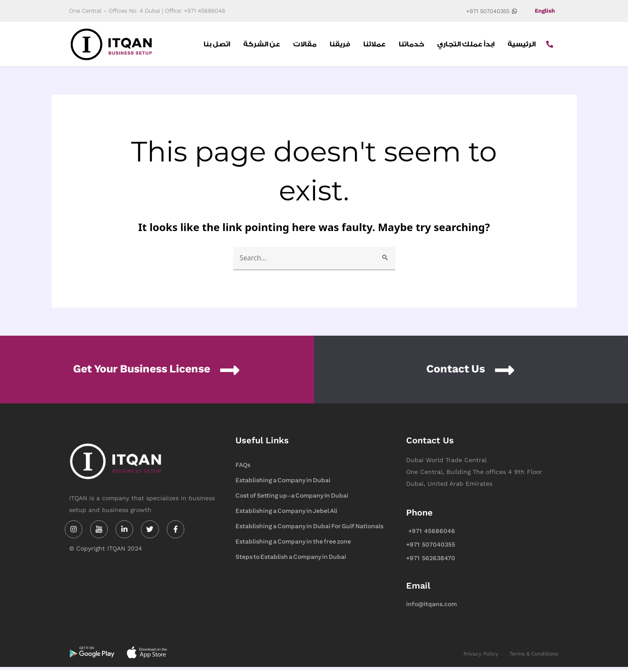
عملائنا (374, 45)
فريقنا (340, 45)
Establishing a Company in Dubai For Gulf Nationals (309, 529)
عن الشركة (261, 45)
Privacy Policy (480, 656)
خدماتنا (411, 45)
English (544, 10)
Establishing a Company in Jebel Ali (286, 513)
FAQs (242, 467)
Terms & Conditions (533, 656)
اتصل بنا (216, 45)
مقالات (304, 45)
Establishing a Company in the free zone (293, 544)
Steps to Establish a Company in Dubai (290, 559)
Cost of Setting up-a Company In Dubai (291, 498)
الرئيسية (522, 45)
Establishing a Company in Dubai (282, 483)
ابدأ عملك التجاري (466, 45)
